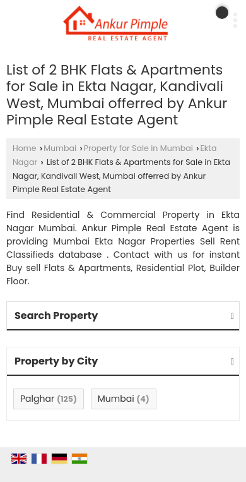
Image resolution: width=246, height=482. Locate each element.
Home (25, 148)
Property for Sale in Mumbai (138, 148)
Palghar (37, 398)
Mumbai (60, 148)
